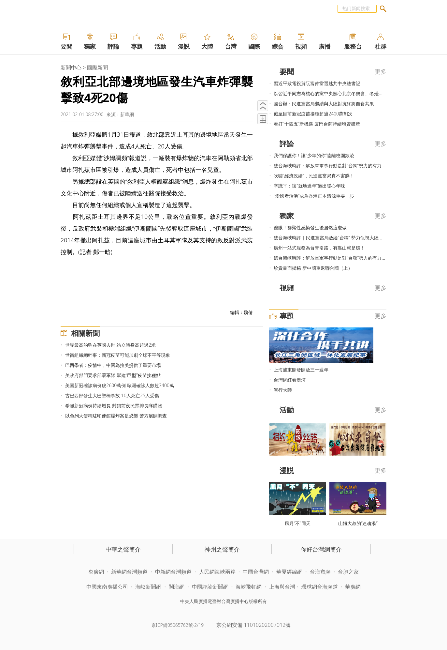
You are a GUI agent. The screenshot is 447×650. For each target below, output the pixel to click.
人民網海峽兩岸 (217, 571)
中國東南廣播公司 (107, 586)
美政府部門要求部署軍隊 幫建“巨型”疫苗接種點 (112, 375)
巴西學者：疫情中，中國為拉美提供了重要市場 (113, 365)
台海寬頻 (320, 571)
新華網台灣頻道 (129, 571)
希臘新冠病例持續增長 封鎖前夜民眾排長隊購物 (113, 405)
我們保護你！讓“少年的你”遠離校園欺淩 (314, 155)
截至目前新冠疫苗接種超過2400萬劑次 (313, 114)
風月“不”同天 (297, 523)
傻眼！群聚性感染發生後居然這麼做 (310, 227)
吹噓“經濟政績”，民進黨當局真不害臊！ (314, 176)
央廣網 (96, 571)
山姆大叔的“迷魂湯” (358, 523)
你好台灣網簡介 (321, 549)
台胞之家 (348, 571)
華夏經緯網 (289, 571)
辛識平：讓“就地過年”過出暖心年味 (309, 186)
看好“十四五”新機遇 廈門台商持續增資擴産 (317, 124)
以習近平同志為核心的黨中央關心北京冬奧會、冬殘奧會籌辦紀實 (340, 93)
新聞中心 (71, 67)
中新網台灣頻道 (173, 571)
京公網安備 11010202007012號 (253, 624)
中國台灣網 (256, 571)
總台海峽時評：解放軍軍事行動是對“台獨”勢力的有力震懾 (332, 165)
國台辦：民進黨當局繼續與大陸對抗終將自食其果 (324, 103)
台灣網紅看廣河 (290, 380)
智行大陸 (283, 390)
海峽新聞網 (148, 586)
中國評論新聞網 (210, 586)
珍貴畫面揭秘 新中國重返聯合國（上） (313, 268)
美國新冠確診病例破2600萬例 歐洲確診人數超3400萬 (119, 385)
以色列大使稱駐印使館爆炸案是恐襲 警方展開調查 (116, 416)
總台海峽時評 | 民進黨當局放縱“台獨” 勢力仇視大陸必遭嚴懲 (335, 237)
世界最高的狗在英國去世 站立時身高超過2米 (110, 345)
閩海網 (176, 586)
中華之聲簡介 (123, 549)
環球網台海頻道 (320, 586)
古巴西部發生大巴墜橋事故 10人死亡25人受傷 (112, 395)
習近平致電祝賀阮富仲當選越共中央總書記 (317, 83)
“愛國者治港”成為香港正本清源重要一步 (314, 196)
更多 (380, 71)
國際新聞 (97, 67)
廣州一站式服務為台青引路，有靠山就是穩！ (319, 248)
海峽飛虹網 (249, 586)
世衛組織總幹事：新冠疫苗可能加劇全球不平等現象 (117, 355)
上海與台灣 (282, 586)
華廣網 (353, 586)
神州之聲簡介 (222, 549)
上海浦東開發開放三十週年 (301, 370)
